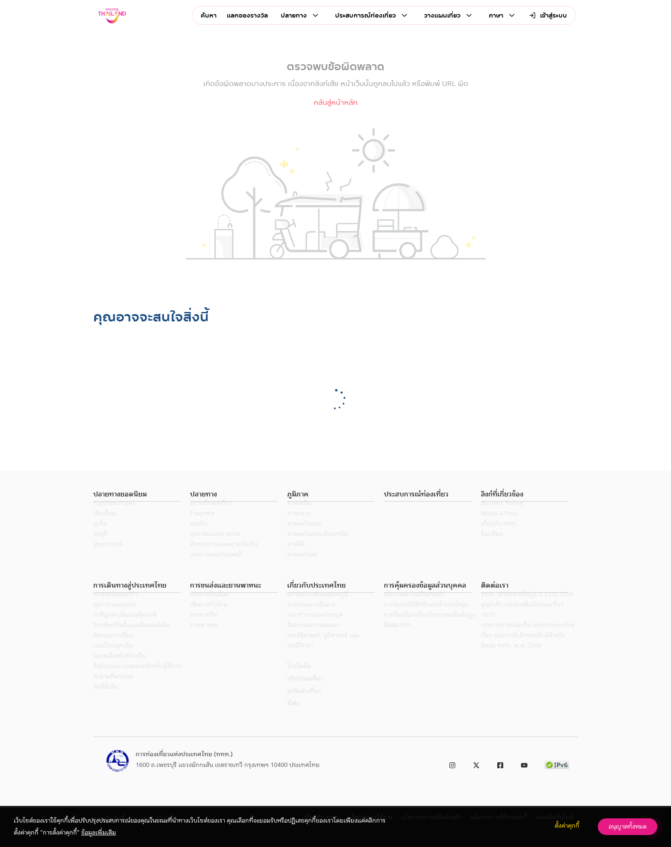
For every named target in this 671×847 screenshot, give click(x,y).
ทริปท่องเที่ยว (305, 690)
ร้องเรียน (492, 545)
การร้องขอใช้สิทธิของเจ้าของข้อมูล (426, 616)
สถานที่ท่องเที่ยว (211, 514)
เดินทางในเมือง (209, 605)
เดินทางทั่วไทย (209, 616)
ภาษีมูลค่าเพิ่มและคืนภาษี (125, 626)
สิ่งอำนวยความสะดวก (313, 636)
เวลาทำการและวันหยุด (315, 626)
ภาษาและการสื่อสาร (311, 616)
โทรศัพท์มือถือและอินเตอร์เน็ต (131, 636)
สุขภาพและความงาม (215, 545)
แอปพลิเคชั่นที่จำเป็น (119, 667)
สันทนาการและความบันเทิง (224, 555)
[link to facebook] (500, 764)
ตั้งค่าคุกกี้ (567, 825)
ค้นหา (209, 15)
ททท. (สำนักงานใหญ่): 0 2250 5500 (527, 605)
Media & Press (499, 525)
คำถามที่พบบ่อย (113, 688)
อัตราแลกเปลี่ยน (113, 647)
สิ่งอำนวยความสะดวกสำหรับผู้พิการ (137, 677)
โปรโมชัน (299, 677)
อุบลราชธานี (108, 555)
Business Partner (502, 514)
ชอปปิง (199, 535)
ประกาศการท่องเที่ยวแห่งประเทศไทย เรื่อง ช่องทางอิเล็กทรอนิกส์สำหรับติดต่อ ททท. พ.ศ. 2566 (528, 646)
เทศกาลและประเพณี (216, 566)
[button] (137, 494)
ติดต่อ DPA (397, 636)
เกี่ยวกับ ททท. (499, 535)
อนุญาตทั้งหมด (628, 826)
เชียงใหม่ (104, 525)
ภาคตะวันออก (304, 535)
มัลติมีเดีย (105, 698)
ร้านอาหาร (202, 525)
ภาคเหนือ (299, 514)
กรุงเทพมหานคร (114, 514)
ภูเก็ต (100, 535)
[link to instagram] (452, 764)
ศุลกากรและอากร (115, 616)
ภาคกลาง (298, 525)
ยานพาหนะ (204, 636)
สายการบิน (203, 626)
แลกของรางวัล (247, 15)
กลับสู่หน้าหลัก (336, 102)
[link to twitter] (476, 764)
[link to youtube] (524, 764)
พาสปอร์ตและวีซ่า (115, 605)
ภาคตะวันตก (302, 566)
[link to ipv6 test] (556, 764)
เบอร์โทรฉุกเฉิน (113, 657)
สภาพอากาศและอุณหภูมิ (317, 605)
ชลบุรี (100, 545)
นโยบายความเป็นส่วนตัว (414, 605)
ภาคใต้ (295, 555)
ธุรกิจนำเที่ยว (304, 702)
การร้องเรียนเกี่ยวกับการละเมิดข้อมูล (429, 626)
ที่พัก (293, 715)
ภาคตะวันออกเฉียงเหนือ (317, 545)
